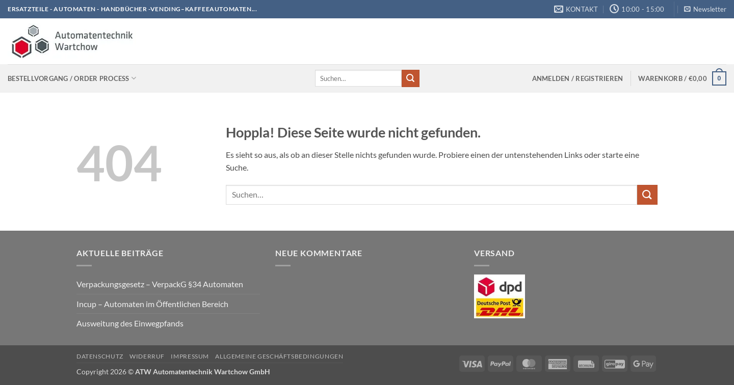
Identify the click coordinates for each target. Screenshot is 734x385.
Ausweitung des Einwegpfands (130, 323)
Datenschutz (99, 356)
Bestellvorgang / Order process (72, 78)
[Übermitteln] (410, 78)
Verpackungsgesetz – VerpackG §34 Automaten (159, 284)
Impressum (190, 356)
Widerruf (147, 356)
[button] (705, 9)
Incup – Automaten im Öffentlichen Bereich (152, 304)
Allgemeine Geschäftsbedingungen (279, 356)
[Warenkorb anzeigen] (682, 78)
